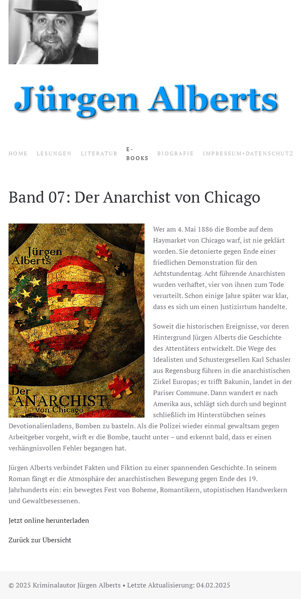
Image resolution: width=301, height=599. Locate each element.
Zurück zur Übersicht (40, 540)
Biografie (175, 153)
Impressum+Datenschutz (248, 153)
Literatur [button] (99, 153)
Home (18, 153)
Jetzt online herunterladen (49, 520)
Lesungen (54, 153)
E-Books (137, 153)
